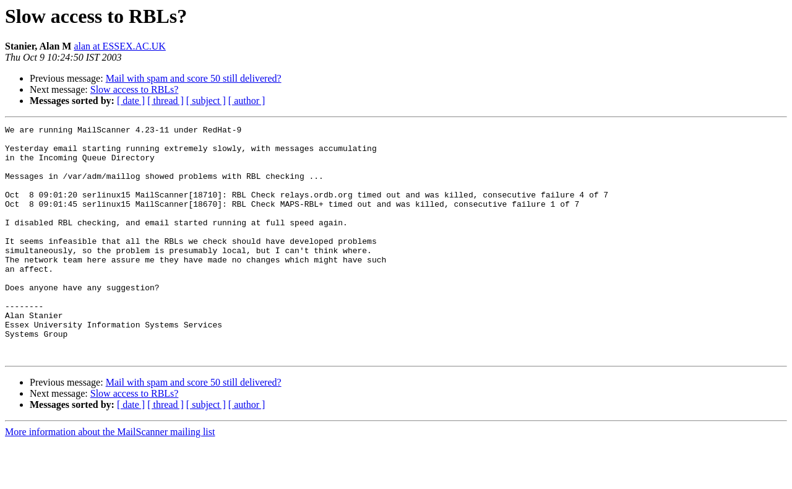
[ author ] (246, 100)
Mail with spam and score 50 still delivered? (194, 78)
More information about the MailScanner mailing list (110, 478)
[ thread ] (165, 100)
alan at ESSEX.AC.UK (119, 46)
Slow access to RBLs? (134, 89)
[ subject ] (206, 100)
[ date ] (131, 100)
